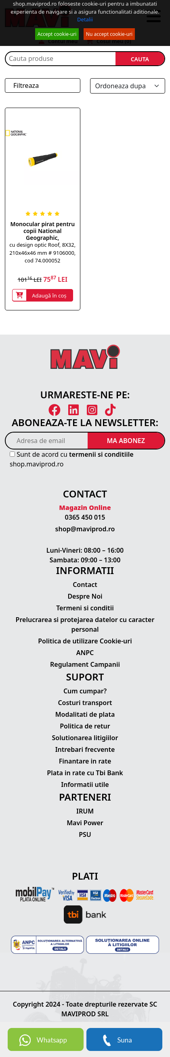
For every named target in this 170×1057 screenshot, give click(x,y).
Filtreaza (26, 85)
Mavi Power (85, 822)
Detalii (85, 19)
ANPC (85, 652)
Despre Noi (84, 596)
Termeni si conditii (85, 607)
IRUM (85, 811)
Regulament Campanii (85, 664)
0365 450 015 (85, 517)
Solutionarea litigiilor (85, 737)
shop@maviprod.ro (85, 528)
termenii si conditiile (101, 454)
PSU (85, 834)
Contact (85, 584)
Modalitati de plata (85, 714)
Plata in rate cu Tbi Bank (85, 772)
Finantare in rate (85, 761)
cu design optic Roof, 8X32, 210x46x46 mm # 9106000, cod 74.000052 (42, 252)
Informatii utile (85, 784)
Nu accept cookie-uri (109, 34)
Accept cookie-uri (57, 34)
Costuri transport (85, 702)
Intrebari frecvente (85, 749)
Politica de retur (85, 726)
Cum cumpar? (85, 691)
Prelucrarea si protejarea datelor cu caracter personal (85, 624)
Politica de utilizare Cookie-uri (85, 641)
